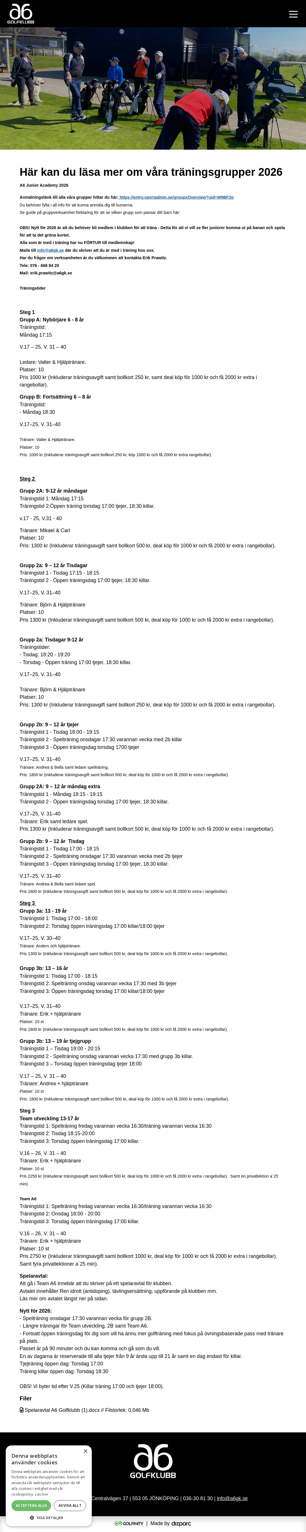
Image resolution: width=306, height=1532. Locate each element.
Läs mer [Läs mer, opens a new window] (41, 1494)
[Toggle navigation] (293, 13)
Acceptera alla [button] (31, 1505)
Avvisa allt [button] (70, 1505)
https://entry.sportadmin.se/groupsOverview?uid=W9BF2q (176, 197)
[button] (48, 1518)
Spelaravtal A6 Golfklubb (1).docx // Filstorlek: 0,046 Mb (84, 1410)
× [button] (85, 1451)
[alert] (49, 1485)
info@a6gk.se (50, 250)
